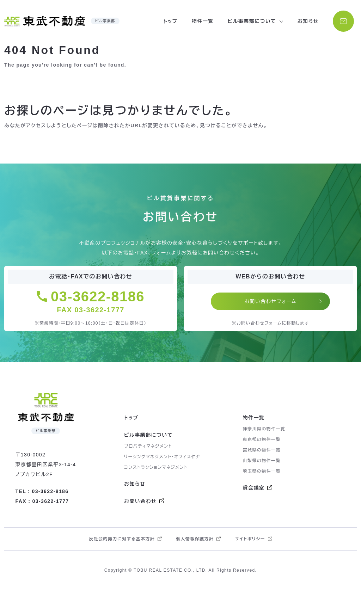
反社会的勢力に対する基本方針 (122, 538)
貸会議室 (254, 488)
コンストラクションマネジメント (156, 467)
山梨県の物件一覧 (262, 460)
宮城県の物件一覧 (262, 450)
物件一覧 (203, 21)
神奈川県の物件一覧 (264, 428)
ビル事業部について (148, 435)
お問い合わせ (140, 501)
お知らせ (308, 21)
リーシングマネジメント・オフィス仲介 (162, 456)
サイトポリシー (250, 538)
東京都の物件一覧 (262, 439)
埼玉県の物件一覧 (262, 471)
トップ (170, 21)
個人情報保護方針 (195, 538)
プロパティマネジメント (148, 446)
